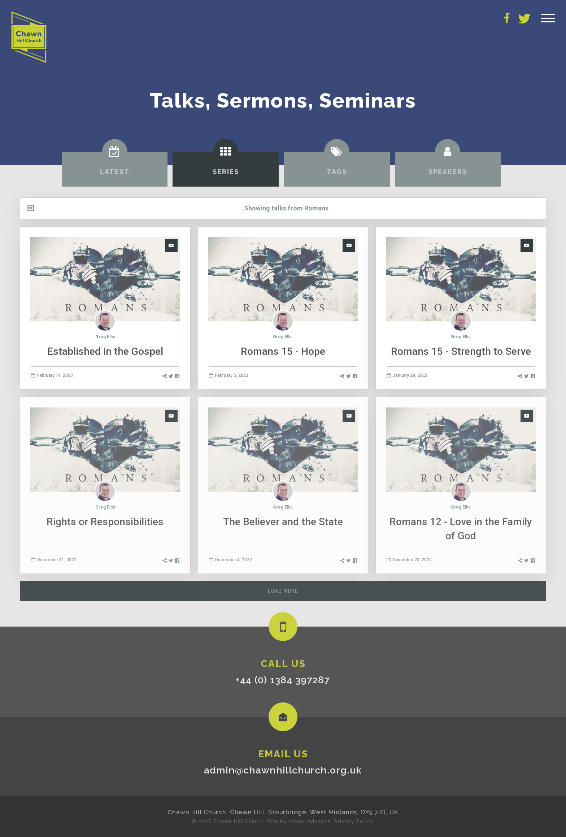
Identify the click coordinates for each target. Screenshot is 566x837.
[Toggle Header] (548, 18)
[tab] (115, 169)
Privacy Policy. (354, 821)
